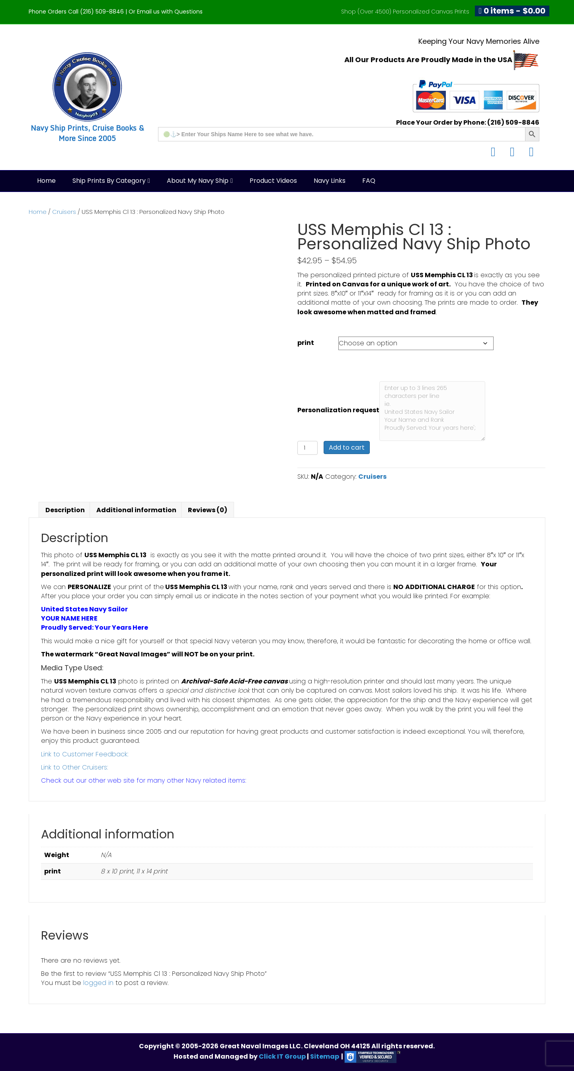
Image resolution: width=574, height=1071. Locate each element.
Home (46, 180)
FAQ (368, 180)
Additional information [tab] (136, 510)
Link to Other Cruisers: (74, 767)
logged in (98, 982)
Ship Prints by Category (109, 180)
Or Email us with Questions (166, 12)
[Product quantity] (307, 448)
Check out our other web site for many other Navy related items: (143, 780)
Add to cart (347, 447)
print (305, 342)
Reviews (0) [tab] (207, 510)
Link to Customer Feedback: (84, 754)
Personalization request (338, 410)
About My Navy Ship (197, 180)
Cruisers (64, 212)
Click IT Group (283, 1056)
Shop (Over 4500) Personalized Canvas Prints (405, 12)
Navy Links (330, 180)
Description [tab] (65, 510)
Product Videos (273, 180)
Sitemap (324, 1056)
